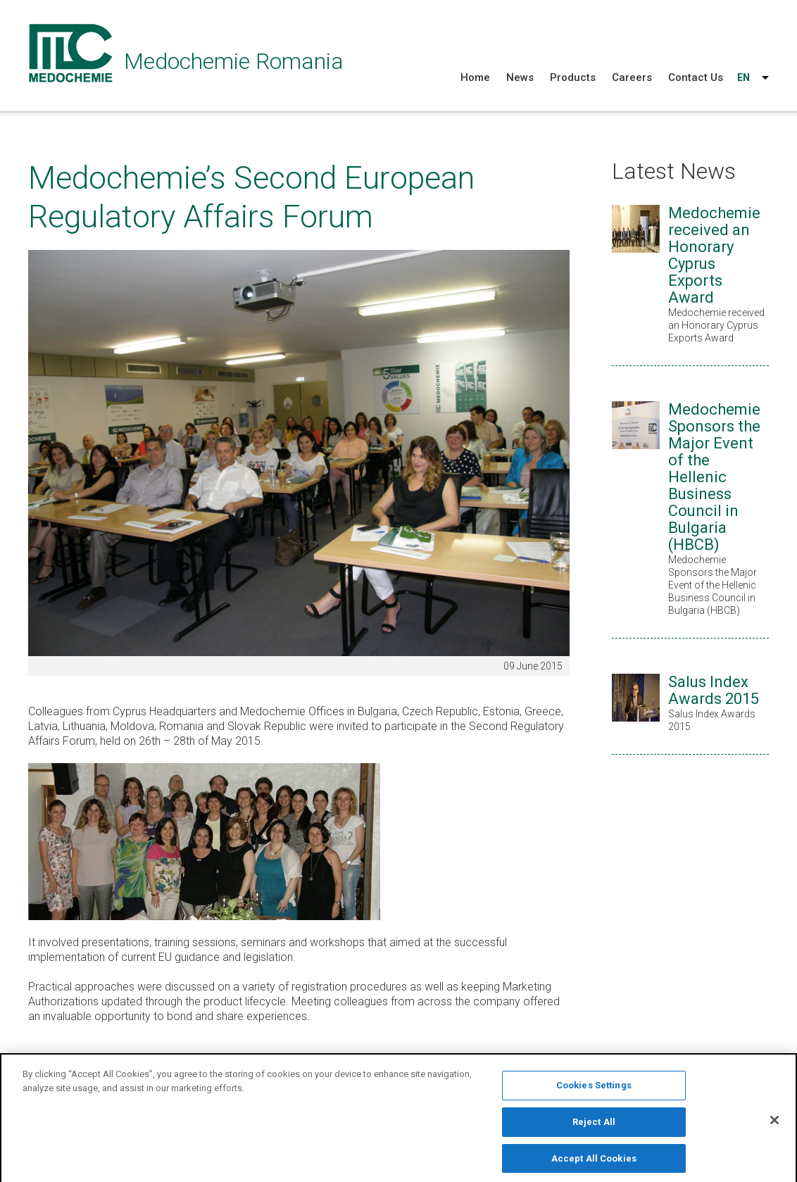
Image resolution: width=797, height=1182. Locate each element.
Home (475, 77)
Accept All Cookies (593, 1163)
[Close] (774, 1124)
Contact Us (695, 77)
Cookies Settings (594, 1090)
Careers (632, 77)
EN (743, 77)
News (520, 77)
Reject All (593, 1126)
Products (573, 77)
